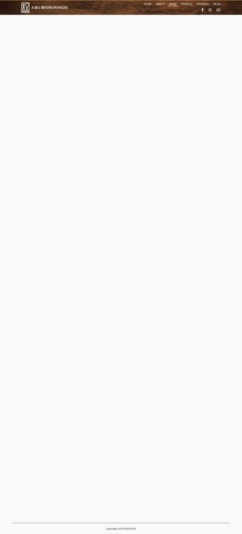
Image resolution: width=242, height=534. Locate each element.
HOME (148, 4)
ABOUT (160, 4)
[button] (203, 4)
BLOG (217, 4)
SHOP (173, 4)
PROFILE (186, 4)
